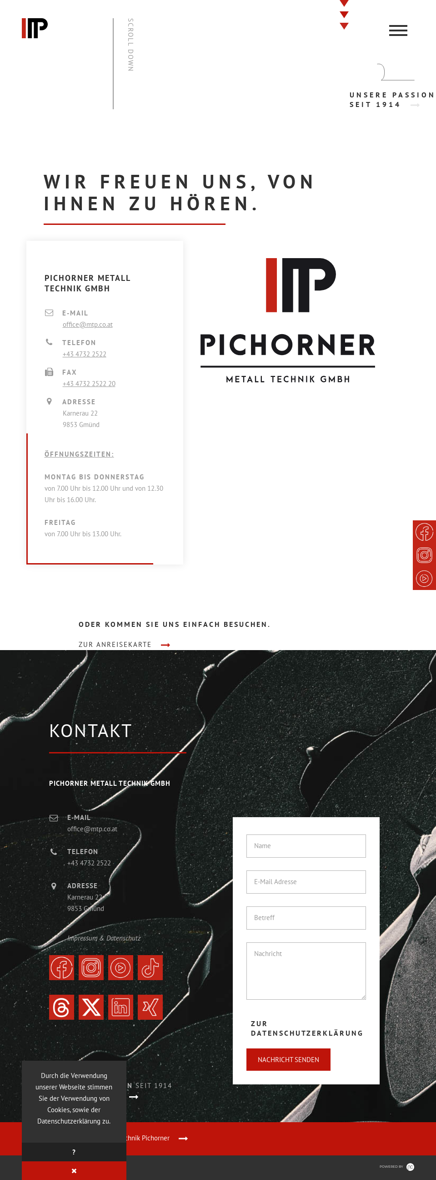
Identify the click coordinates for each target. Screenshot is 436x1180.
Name (262, 845)
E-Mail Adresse (275, 881)
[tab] (312, 1028)
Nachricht (268, 953)
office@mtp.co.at (88, 324)
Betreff (264, 917)
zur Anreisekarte (115, 644)
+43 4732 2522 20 (89, 383)
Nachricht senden (288, 1059)
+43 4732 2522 (84, 354)
